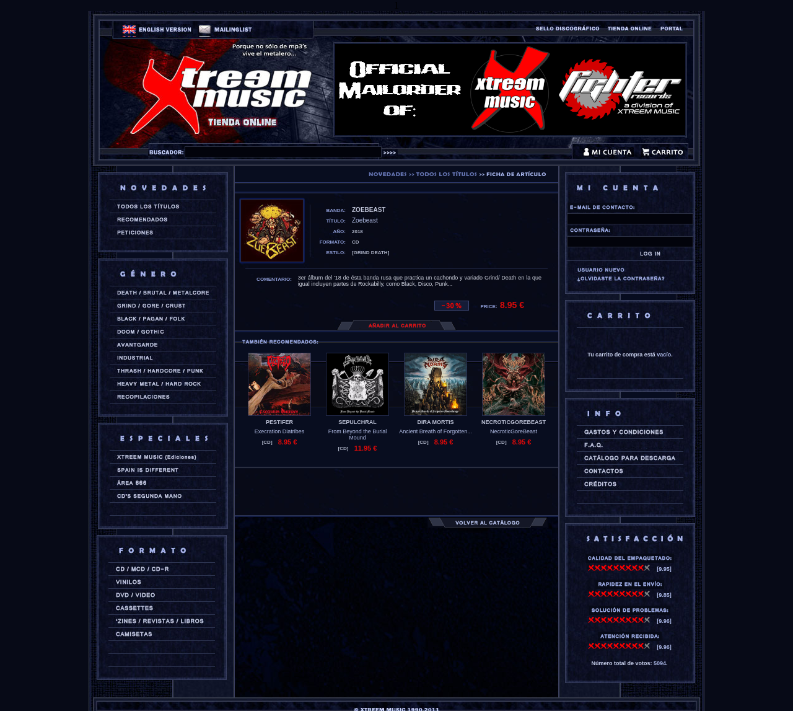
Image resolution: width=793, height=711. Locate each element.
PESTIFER (279, 422)
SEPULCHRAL (357, 422)
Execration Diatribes (280, 431)
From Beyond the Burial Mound (357, 434)
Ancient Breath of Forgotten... (435, 431)
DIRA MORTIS (435, 422)
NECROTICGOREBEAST (513, 422)
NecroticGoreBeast (513, 431)
